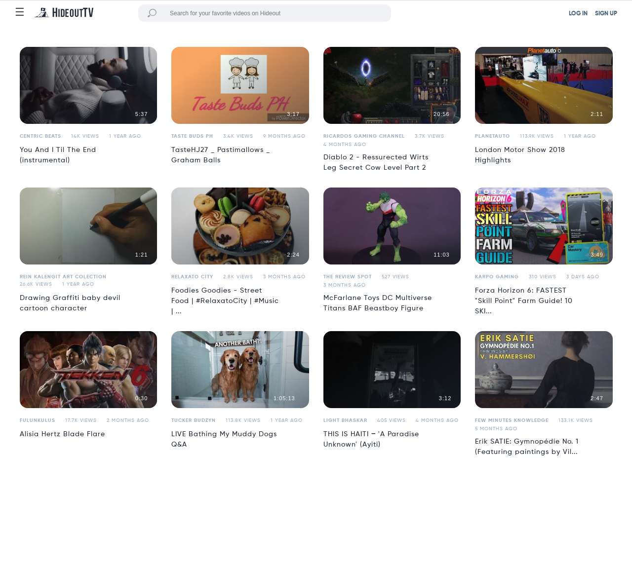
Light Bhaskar (345, 420)
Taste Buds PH (192, 136)
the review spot (347, 276)
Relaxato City (192, 276)
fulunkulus (37, 420)
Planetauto (492, 136)
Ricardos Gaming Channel (364, 136)
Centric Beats (40, 136)
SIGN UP (606, 14)
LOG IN (578, 14)
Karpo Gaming (497, 276)
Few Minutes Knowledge (512, 420)
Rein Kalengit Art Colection (63, 276)
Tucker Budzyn (193, 420)
